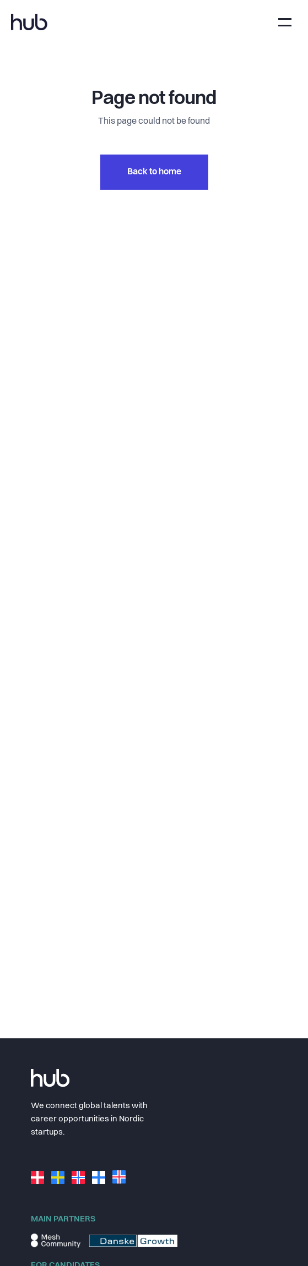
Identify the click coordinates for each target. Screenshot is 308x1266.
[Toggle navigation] (285, 22)
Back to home (154, 172)
